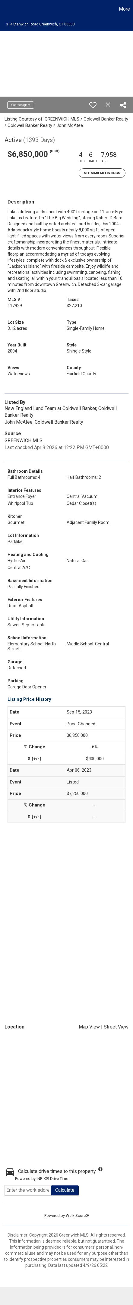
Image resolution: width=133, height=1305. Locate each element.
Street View (116, 1027)
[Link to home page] (5, 9)
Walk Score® (77, 1215)
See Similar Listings (102, 173)
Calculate (64, 1190)
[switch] (92, 105)
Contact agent (20, 105)
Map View (89, 1027)
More (124, 9)
